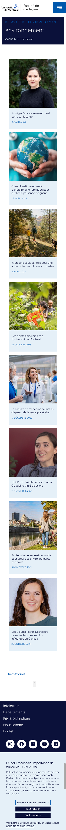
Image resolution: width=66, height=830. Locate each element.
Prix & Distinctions (17, 718)
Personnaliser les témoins (33, 802)
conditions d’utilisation (20, 826)
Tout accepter (33, 815)
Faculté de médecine (31, 7)
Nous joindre (13, 725)
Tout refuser (33, 808)
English (8, 731)
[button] (34, 684)
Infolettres (11, 706)
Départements (14, 712)
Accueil (10, 39)
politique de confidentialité (35, 822)
